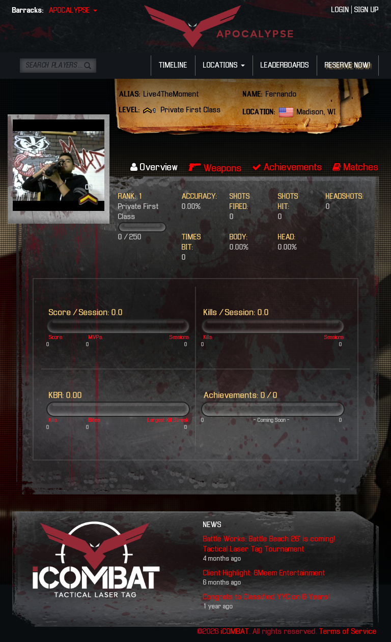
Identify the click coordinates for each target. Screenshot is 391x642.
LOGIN (340, 10)
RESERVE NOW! (348, 65)
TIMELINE (173, 65)
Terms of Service (348, 631)
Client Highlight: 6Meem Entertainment (264, 573)
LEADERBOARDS (285, 65)
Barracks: (28, 10)
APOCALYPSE (73, 10)
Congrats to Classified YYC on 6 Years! (266, 597)
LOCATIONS (224, 65)
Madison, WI (316, 112)
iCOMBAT (235, 631)
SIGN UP (366, 10)
